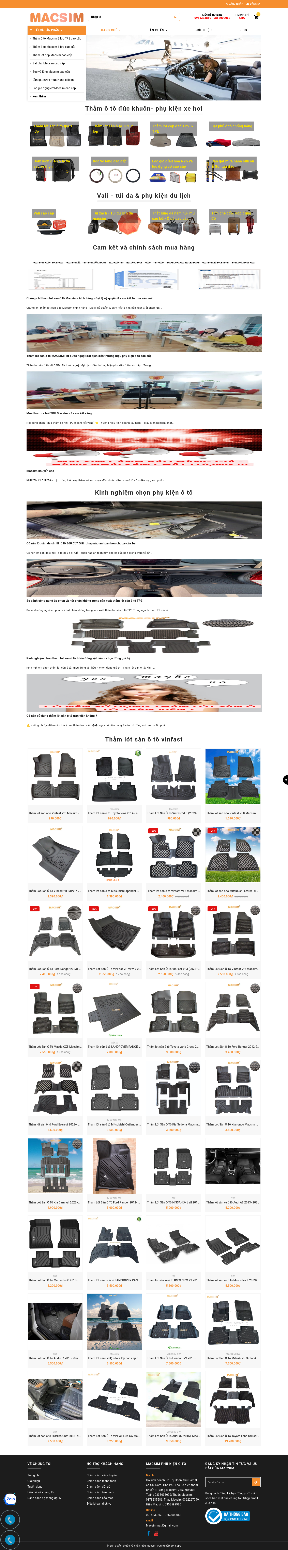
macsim (114, 809)
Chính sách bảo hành (100, 1492)
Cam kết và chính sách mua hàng (144, 247)
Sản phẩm (158, 30)
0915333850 (202, 17)
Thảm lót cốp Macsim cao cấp (52, 55)
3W (174, 1198)
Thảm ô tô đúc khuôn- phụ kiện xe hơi (144, 108)
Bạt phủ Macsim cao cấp (49, 63)
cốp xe (114, 1042)
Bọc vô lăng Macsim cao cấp (51, 71)
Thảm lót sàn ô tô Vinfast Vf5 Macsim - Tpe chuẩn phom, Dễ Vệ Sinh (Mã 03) (78, 813)
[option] (173, 67)
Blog (243, 30)
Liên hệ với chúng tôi (41, 1492)
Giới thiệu (203, 30)
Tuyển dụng (35, 1486)
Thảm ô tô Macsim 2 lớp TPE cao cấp (57, 38)
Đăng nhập (234, 3)
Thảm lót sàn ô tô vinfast (144, 739)
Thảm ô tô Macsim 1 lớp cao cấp (54, 46)
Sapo (178, 1545)
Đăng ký (253, 3)
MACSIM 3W (114, 1120)
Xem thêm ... (41, 96)
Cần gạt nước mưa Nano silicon (53, 79)
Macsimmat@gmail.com (162, 1525)
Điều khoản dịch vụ (99, 1503)
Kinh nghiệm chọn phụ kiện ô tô (144, 492)
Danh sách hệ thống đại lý (44, 1498)
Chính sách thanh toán (101, 1481)
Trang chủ (110, 30)
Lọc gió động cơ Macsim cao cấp (54, 88)
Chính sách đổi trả (98, 1486)
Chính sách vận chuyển (102, 1475)
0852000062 (222, 17)
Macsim (173, 809)
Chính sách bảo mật (100, 1498)
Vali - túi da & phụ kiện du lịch (144, 195)
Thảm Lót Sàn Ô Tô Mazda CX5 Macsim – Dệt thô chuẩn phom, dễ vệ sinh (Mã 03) (81, 1046)
